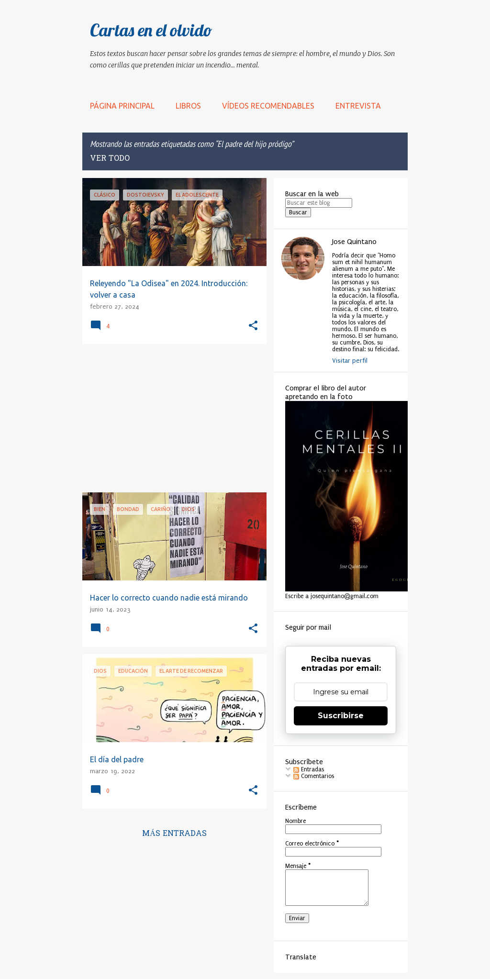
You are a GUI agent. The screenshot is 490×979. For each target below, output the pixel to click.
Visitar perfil (350, 360)
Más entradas (174, 834)
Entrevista (358, 105)
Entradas (308, 769)
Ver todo (110, 159)
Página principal (122, 105)
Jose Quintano (354, 241)
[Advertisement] (170, 418)
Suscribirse (341, 715)
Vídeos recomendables (268, 105)
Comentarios (313, 776)
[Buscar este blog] (318, 203)
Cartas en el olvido (151, 30)
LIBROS (188, 105)
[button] (253, 326)
